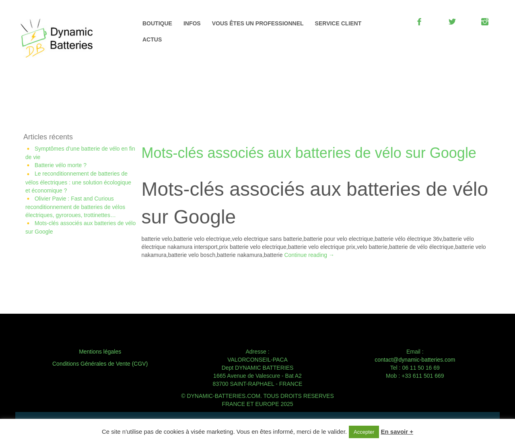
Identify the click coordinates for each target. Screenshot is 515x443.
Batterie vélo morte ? (61, 165)
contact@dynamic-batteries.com (415, 359)
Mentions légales (100, 351)
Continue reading (309, 255)
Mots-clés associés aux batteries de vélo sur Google (309, 153)
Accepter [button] (364, 432)
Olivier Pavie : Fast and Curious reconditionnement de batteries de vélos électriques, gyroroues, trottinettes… (75, 206)
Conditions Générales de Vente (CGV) (100, 363)
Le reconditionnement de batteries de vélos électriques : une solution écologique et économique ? (78, 181)
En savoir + (397, 431)
